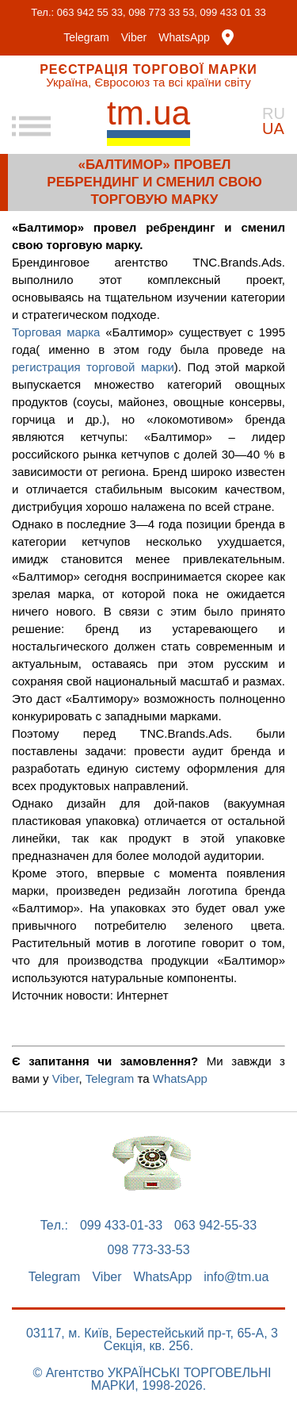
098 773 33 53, (162, 12)
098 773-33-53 (148, 1250)
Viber (134, 37)
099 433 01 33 (233, 12)
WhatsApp (184, 37)
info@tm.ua (236, 1277)
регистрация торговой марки (93, 367)
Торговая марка (56, 332)
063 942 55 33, (91, 12)
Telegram (86, 37)
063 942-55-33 (215, 1225)
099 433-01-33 (121, 1225)
